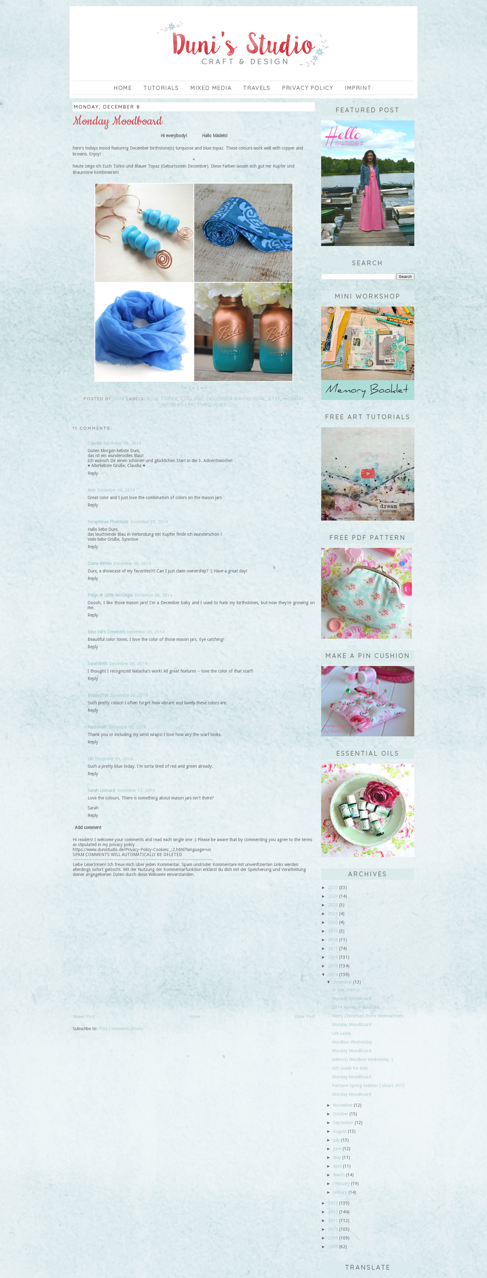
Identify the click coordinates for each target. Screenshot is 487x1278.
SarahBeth (97, 663)
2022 (333, 904)
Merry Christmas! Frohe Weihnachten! (367, 1015)
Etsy (274, 398)
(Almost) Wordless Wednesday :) (362, 1059)
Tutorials (161, 87)
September (343, 1122)
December (342, 981)
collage (192, 398)
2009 (333, 1237)
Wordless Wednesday (352, 1042)
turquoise (211, 404)
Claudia (95, 443)
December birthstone (236, 398)
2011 (333, 1220)
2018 (333, 939)
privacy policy (307, 87)
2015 (333, 965)
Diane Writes (100, 563)
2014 (333, 974)
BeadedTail (98, 695)
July (336, 1139)
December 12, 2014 (136, 790)
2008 (333, 1246)
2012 (333, 1211)
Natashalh (97, 727)
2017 (333, 948)
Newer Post (84, 1016)
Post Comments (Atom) (121, 1028)
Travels (257, 87)
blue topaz (162, 398)
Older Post (305, 1016)
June (337, 1148)
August (340, 1131)
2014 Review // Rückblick (356, 1007)
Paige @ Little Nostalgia (110, 595)
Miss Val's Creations (106, 631)
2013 (333, 1203)
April (337, 1166)
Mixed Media (211, 87)
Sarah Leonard (101, 790)
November (343, 1105)
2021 (333, 913)
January (340, 1192)
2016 (333, 957)
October (340, 1113)
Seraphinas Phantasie (108, 521)
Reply (93, 473)
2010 (333, 1229)
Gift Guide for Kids (350, 1068)
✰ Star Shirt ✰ (346, 989)
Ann (91, 490)
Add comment (88, 827)
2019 (333, 930)
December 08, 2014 (122, 443)
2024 (333, 896)
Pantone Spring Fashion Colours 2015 (368, 1085)
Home (123, 87)
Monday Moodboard (351, 998)
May (337, 1157)
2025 (333, 887)
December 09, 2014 (114, 758)
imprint (358, 87)
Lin (90, 758)
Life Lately (341, 1033)
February (341, 1183)
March (339, 1174)
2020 (333, 922)
